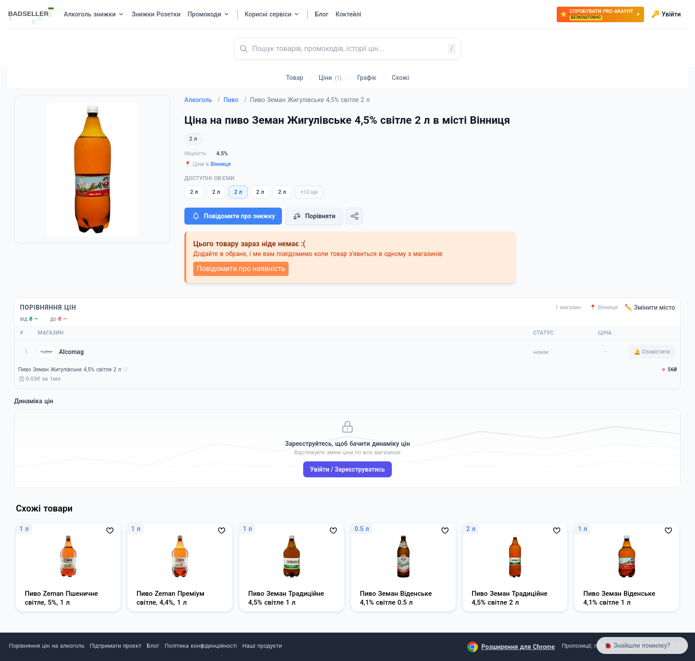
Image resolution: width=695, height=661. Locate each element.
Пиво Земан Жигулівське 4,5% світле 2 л (69, 369)
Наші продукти (262, 645)
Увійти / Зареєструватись (347, 469)
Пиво (234, 99)
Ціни (330, 77)
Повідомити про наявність (241, 268)
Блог (153, 645)
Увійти (666, 14)
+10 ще (309, 192)
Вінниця (220, 164)
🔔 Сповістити (652, 352)
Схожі (400, 77)
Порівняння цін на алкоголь (46, 645)
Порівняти (314, 216)
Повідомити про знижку (233, 216)
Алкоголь (202, 99)
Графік (366, 77)
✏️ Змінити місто (650, 307)
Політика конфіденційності (201, 645)
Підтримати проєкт (115, 645)
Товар (294, 77)
